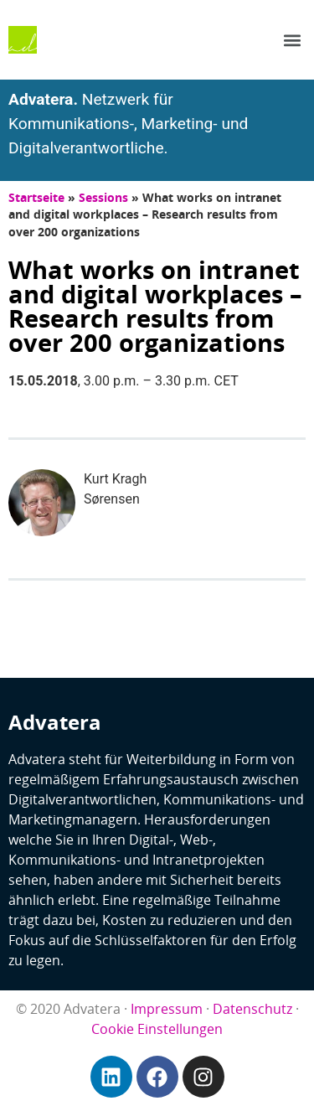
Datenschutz (252, 1009)
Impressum (167, 1009)
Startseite (36, 197)
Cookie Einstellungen (157, 1029)
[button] (292, 40)
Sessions (103, 197)
